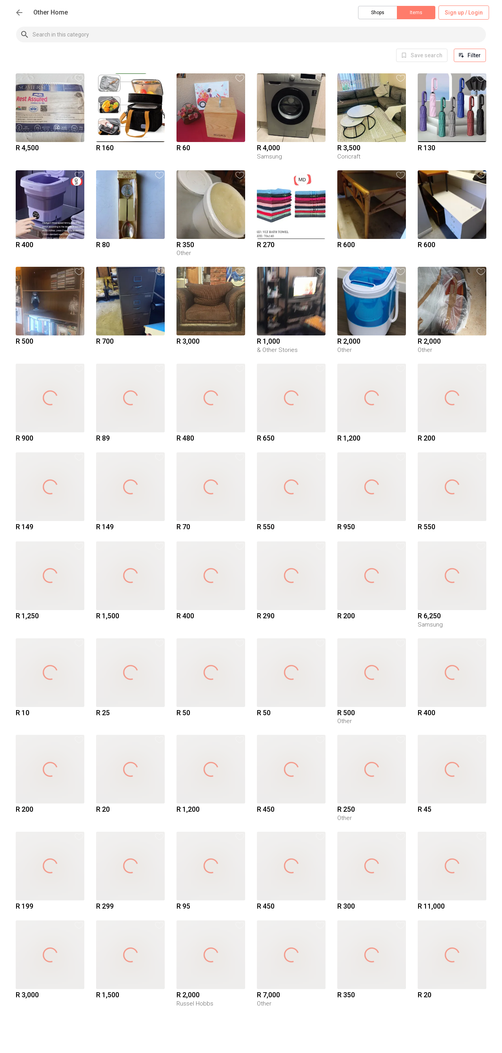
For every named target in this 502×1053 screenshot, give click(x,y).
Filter (470, 55)
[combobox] (259, 34)
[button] (79, 78)
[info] (421, 55)
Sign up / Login (464, 13)
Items (416, 12)
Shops (377, 12)
